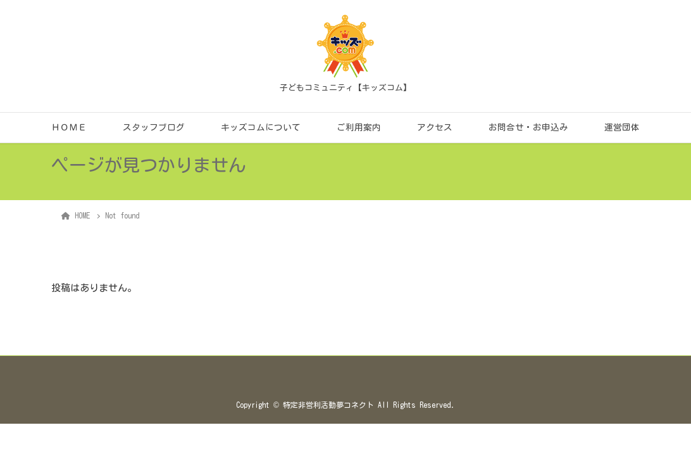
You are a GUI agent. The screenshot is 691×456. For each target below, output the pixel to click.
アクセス (434, 127)
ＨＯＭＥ (69, 127)
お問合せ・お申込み (528, 127)
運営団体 (622, 127)
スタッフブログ (154, 127)
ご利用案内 (359, 127)
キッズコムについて (261, 127)
